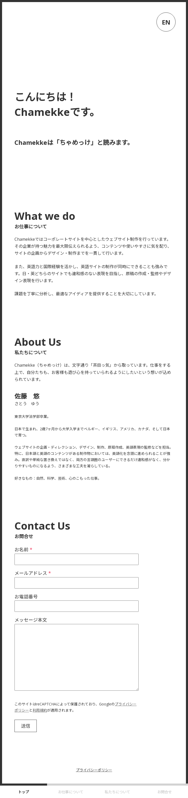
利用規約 (40, 710)
